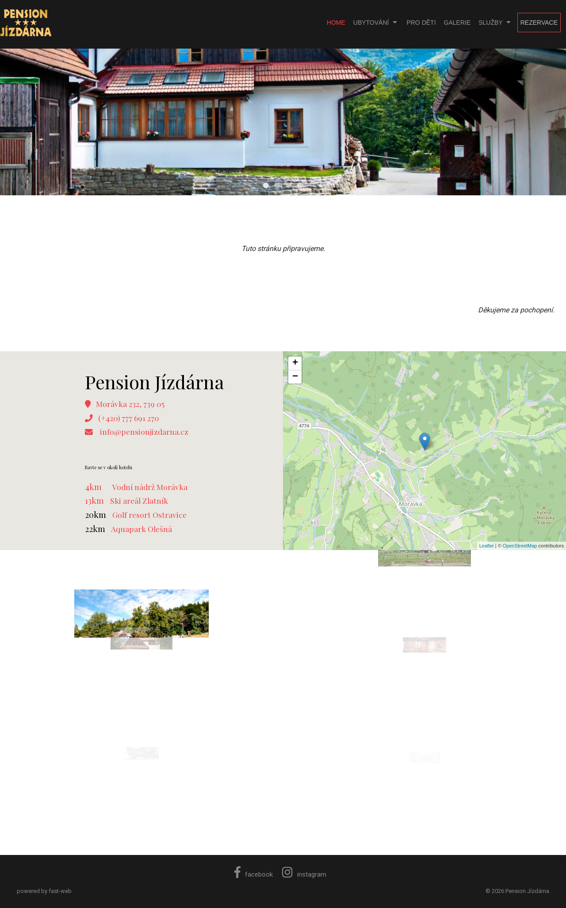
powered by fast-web (44, 891)
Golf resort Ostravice (149, 514)
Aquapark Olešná (141, 529)
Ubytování (371, 22)
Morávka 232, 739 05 (130, 404)
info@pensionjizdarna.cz (144, 431)
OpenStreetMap (520, 545)
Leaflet (486, 545)
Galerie (457, 22)
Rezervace (539, 22)
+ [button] (295, 363)
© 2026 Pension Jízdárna (517, 891)
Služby (490, 22)
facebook (253, 874)
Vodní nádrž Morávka (149, 487)
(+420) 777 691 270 (128, 418)
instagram (304, 874)
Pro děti (421, 22)
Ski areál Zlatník (139, 500)
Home (336, 22)
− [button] (295, 377)
